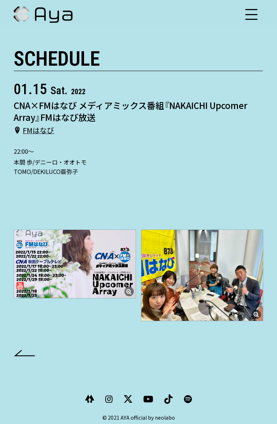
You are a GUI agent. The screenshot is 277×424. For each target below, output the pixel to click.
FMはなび (38, 129)
